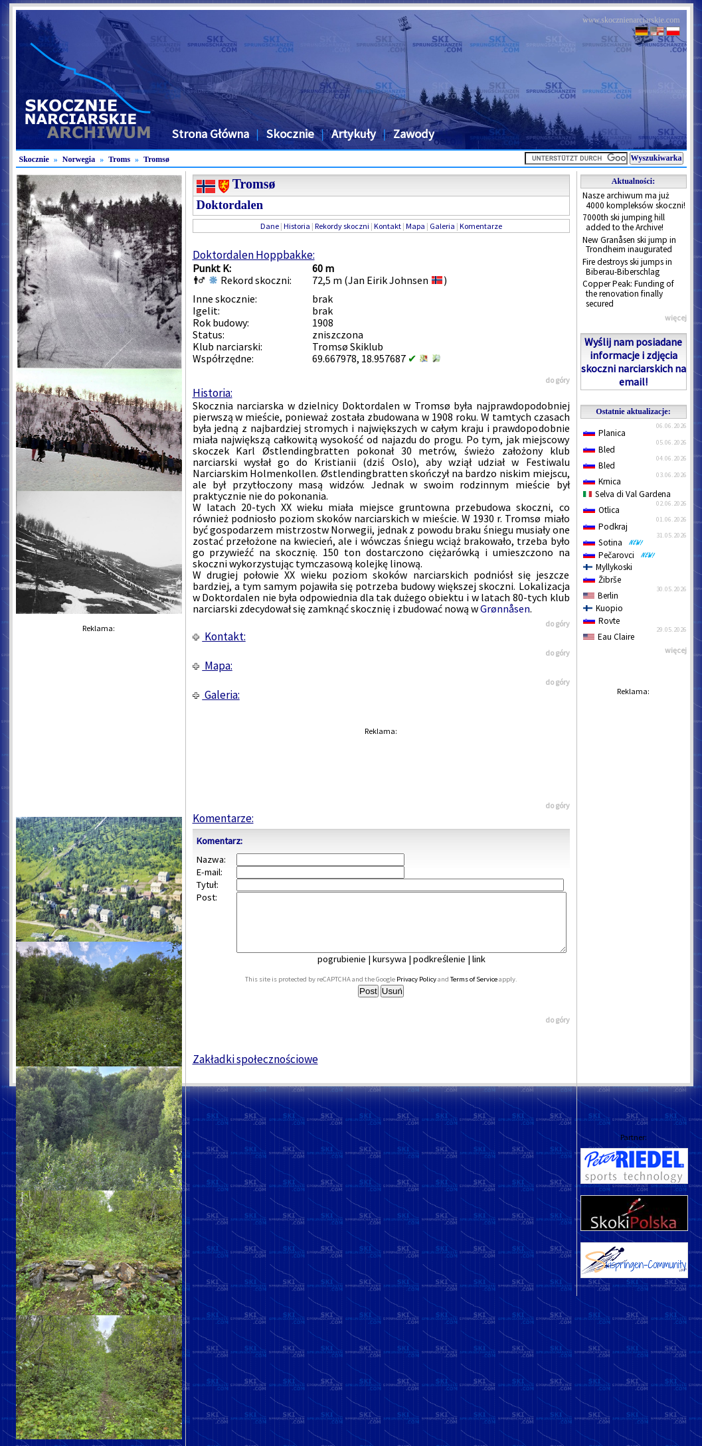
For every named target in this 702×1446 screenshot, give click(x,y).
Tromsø (156, 159)
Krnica (602, 481)
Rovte (601, 620)
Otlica (601, 510)
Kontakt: (219, 636)
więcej (676, 318)
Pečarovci (619, 555)
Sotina (613, 542)
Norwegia (78, 159)
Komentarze (481, 226)
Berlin (600, 595)
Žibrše (602, 579)
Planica (604, 433)
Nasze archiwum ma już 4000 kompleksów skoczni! (633, 200)
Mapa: (212, 665)
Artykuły (353, 133)
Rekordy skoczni (342, 226)
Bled (599, 449)
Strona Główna (210, 133)
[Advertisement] (633, 901)
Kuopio (603, 608)
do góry (557, 380)
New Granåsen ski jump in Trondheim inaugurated (629, 244)
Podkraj (605, 526)
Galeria (442, 226)
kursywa (399, 971)
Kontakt (387, 226)
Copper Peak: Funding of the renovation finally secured (628, 293)
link (488, 971)
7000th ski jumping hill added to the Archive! (623, 222)
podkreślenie (448, 971)
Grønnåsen (505, 608)
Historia (297, 226)
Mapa (415, 226)
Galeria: (216, 694)
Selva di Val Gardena (627, 494)
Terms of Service (488, 991)
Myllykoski (608, 567)
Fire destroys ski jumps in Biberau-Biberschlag (627, 266)
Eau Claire (608, 636)
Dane (269, 226)
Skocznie (290, 133)
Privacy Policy (431, 991)
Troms (119, 159)
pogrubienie (351, 971)
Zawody (413, 133)
